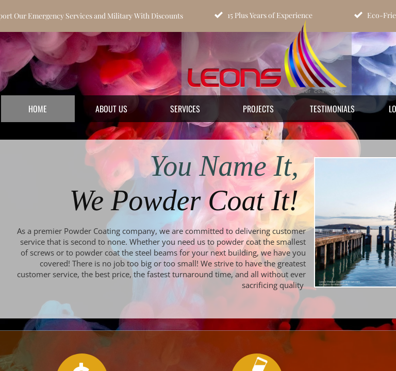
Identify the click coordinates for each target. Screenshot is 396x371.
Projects (258, 109)
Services (185, 109)
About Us (111, 109)
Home (37, 109)
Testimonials (332, 109)
